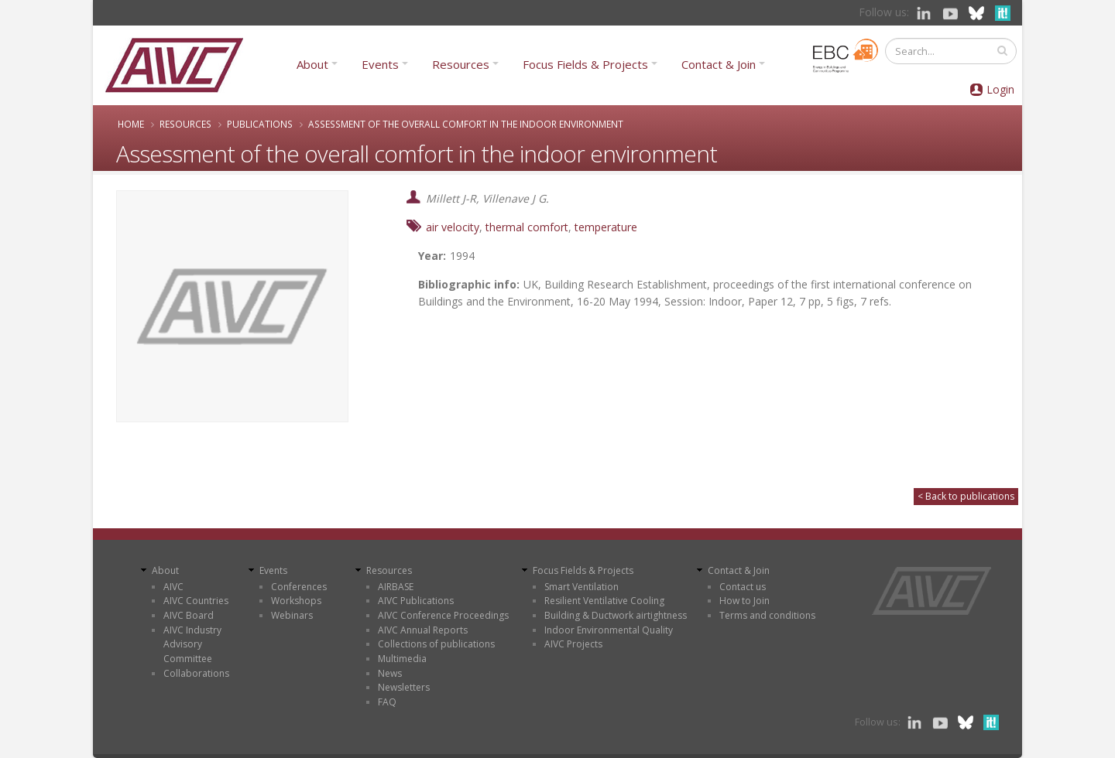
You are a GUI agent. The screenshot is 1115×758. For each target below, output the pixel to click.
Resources (460, 64)
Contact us (742, 586)
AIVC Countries (195, 600)
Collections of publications (436, 643)
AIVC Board (188, 615)
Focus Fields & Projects (585, 64)
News (390, 673)
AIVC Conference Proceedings (443, 615)
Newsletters (404, 687)
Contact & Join (718, 64)
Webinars (292, 615)
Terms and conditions (767, 615)
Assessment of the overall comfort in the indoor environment (465, 124)
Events (380, 64)
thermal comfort (526, 227)
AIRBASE (395, 586)
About (312, 64)
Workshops (296, 600)
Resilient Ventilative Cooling (604, 600)
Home (131, 124)
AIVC (173, 586)
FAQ (387, 701)
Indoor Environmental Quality (608, 630)
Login (1000, 89)
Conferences (299, 586)
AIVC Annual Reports (423, 630)
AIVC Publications (416, 600)
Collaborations (196, 673)
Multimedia (402, 658)
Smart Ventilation (581, 586)
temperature (606, 227)
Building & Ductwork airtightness (615, 615)
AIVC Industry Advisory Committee (192, 644)
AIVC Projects (573, 643)
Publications (260, 124)
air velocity (452, 227)
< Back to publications (966, 496)
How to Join (744, 600)
